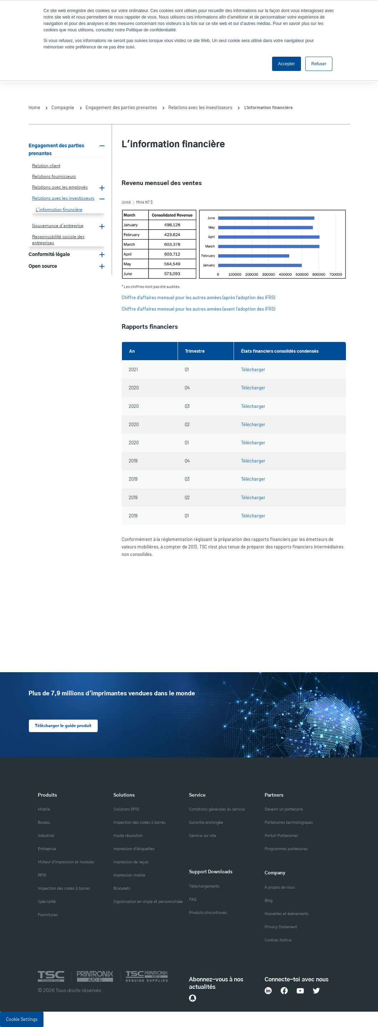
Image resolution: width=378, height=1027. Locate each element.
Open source (43, 266)
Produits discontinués (208, 912)
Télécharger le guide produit (62, 726)
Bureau (44, 822)
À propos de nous (280, 887)
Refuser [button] (318, 63)
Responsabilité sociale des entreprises (58, 240)
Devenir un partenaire (284, 809)
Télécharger (253, 369)
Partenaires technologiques (289, 822)
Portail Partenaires (281, 836)
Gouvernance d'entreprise (57, 226)
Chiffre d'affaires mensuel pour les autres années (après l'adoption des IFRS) (198, 297)
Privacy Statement (281, 927)
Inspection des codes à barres (64, 888)
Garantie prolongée (206, 822)
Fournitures (48, 915)
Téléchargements (204, 886)
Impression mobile (129, 875)
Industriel (46, 836)
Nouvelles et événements (286, 913)
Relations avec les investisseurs (200, 107)
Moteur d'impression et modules (66, 862)
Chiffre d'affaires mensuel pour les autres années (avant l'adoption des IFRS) (198, 309)
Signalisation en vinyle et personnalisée (148, 902)
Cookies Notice (278, 940)
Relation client (46, 166)
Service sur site (202, 836)
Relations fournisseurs (54, 176)
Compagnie (62, 107)
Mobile (44, 809)
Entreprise (47, 849)
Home (34, 107)
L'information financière (59, 210)
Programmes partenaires (286, 849)
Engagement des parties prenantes (121, 107)
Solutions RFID (126, 809)
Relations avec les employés (60, 187)
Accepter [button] (286, 63)
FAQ (192, 899)
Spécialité (47, 902)
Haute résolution (128, 836)
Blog (268, 900)
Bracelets (121, 888)
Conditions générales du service (217, 809)
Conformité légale (49, 254)
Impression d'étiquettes (133, 849)
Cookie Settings (21, 1019)
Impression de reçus (130, 862)
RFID (42, 875)
